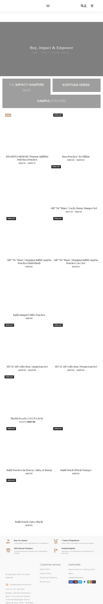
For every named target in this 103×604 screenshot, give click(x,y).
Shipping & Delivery (48, 567)
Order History (45, 563)
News (71, 563)
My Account (45, 571)
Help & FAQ (45, 559)
